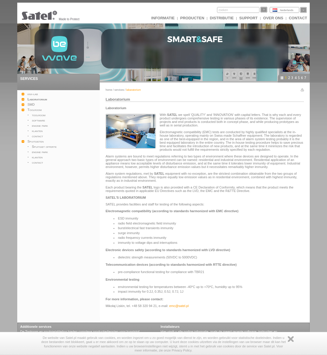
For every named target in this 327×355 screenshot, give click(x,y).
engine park (40, 125)
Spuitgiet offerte (44, 146)
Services (119, 89)
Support (248, 18)
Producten (192, 18)
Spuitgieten (35, 141)
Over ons (273, 18)
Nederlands (286, 10)
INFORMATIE (163, 18)
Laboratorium (37, 99)
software (38, 120)
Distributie (222, 18)
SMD (31, 104)
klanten (37, 131)
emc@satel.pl (179, 306)
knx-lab (32, 94)
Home (109, 89)
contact (37, 136)
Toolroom (34, 110)
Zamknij (291, 339)
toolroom (39, 115)
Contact (298, 18)
